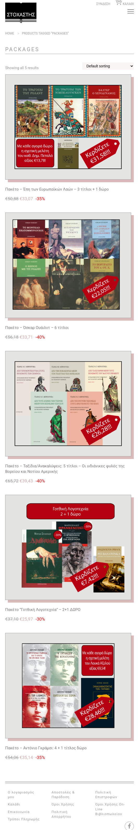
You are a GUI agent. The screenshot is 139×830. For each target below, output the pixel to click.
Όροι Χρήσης (63, 804)
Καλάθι (14, 804)
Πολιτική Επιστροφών (106, 794)
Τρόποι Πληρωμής (24, 819)
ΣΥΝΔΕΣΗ (103, 4)
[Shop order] (108, 66)
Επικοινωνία (19, 812)
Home (9, 33)
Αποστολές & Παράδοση (63, 794)
